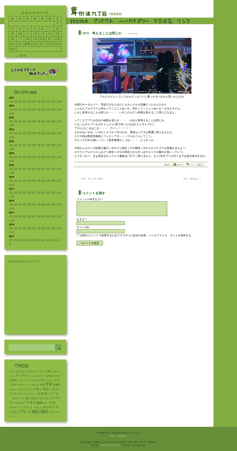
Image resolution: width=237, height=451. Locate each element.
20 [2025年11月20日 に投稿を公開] (43, 38)
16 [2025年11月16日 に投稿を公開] (13, 38)
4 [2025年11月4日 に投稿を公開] (27, 28)
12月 (11, 113)
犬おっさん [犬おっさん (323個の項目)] (50, 389)
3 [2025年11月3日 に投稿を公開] (20, 28)
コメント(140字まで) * (90, 199)
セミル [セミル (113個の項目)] (44, 398)
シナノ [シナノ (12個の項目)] (27, 380)
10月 (53, 101)
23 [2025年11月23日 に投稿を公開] (12, 44)
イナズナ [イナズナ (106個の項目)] (55, 398)
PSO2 (180, 164)
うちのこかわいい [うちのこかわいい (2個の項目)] (30, 394)
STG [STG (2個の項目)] (37, 385)
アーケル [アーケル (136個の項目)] (15, 402)
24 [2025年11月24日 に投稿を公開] (20, 44)
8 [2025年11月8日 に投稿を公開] (57, 28)
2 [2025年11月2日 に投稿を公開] (12, 28)
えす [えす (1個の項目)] (40, 408)
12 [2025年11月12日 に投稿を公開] (35, 33)
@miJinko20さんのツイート (25, 261)
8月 (43, 101)
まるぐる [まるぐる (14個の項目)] (13, 371)
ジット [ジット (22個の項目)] (12, 416)
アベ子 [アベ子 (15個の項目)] (21, 398)
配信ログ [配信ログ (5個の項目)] (35, 398)
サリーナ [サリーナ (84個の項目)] (55, 412)
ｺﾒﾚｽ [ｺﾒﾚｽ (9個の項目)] (55, 376)
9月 (48, 101)
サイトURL (83, 227)
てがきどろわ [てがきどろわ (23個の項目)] (38, 380)
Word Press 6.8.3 (110, 445)
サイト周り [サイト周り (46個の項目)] (45, 371)
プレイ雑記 (196, 164)
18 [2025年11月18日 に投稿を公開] (28, 38)
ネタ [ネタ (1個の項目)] (37, 372)
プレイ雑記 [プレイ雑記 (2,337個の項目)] (30, 411)
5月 (29, 101)
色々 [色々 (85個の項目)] (39, 389)
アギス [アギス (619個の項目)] (31, 402)
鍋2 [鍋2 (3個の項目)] (16, 399)
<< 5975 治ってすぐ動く (91, 179)
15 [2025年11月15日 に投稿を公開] (57, 33)
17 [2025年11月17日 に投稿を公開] (20, 38)
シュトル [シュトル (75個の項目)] (29, 389)
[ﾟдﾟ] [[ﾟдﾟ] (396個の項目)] (16, 412)
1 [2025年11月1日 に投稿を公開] (57, 23)
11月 (59, 101)
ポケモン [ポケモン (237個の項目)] (49, 407)
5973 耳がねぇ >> (192, 179)
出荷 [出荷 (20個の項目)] (42, 384)
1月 (11, 101)
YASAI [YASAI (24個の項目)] (12, 407)
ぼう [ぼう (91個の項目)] (28, 398)
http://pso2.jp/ (118, 435)
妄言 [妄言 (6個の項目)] (15, 385)
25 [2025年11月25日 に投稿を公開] (28, 44)
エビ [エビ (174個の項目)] (21, 371)
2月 (15, 101)
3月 (20, 101)
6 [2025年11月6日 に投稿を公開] (42, 28)
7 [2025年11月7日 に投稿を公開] (50, 28)
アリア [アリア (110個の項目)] (19, 375)
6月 (34, 101)
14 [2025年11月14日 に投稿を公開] (50, 33)
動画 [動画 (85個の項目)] (40, 402)
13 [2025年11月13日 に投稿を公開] (42, 33)
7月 (38, 101)
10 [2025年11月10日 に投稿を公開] (20, 33)
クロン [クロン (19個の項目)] (49, 380)
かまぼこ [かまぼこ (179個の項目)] (43, 393)
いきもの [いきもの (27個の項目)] (30, 371)
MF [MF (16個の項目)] (23, 403)
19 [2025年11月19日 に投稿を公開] (35, 38)
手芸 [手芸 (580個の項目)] (48, 384)
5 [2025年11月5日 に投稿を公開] (35, 28)
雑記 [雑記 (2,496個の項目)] (44, 411)
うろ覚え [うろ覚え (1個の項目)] (32, 385)
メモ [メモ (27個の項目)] (35, 407)
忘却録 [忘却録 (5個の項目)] (49, 376)
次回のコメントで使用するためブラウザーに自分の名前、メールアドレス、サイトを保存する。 (137, 235)
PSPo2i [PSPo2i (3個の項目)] (55, 372)
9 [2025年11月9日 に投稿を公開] (12, 33)
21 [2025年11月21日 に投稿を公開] (50, 38)
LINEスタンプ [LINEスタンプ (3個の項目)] (22, 385)
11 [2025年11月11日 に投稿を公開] (27, 33)
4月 (25, 101)
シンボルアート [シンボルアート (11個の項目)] (37, 376)
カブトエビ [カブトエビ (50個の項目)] (15, 393)
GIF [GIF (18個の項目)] (45, 403)
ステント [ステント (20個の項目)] (28, 407)
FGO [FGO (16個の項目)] (27, 376)
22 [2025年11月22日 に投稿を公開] (58, 38)
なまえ (81, 219)
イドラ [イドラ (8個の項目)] (19, 407)
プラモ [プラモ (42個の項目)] (52, 403)
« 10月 (21, 55)
